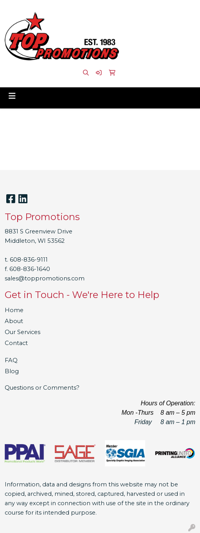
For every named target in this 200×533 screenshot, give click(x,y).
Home (14, 310)
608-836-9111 (29, 259)
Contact (16, 343)
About (14, 321)
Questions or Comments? (42, 387)
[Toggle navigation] (12, 95)
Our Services (22, 332)
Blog (12, 371)
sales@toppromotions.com (45, 278)
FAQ (11, 360)
